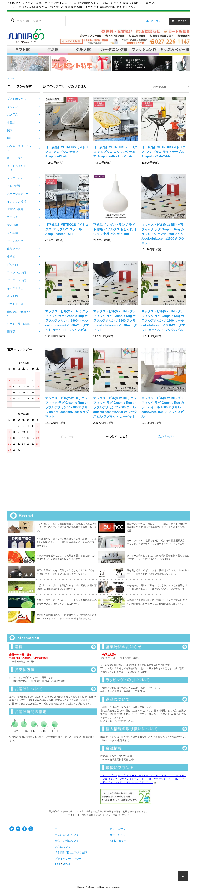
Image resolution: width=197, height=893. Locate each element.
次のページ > (166, 436)
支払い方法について (67, 834)
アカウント (157, 20)
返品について (63, 846)
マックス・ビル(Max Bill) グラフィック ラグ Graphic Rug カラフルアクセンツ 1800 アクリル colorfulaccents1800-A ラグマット (115, 320)
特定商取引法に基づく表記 (71, 852)
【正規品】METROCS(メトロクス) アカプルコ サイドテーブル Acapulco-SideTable (163, 152)
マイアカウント (118, 829)
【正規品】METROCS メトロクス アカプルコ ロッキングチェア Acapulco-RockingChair (115, 152)
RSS (57, 864)
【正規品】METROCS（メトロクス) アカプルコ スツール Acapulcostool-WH (66, 229)
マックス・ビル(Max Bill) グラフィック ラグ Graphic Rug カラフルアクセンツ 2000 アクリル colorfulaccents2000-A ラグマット (67, 407)
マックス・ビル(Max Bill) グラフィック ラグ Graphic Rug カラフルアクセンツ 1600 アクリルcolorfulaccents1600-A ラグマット (162, 234)
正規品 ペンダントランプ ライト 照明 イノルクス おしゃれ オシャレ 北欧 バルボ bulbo (115, 229)
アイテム (178, 20)
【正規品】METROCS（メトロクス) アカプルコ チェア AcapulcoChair (66, 152)
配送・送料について (67, 840)
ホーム (11, 78)
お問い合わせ (117, 840)
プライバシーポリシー (68, 858)
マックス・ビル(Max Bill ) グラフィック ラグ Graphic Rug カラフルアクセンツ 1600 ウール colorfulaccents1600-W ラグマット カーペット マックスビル (67, 320)
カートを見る (117, 834)
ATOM (66, 864)
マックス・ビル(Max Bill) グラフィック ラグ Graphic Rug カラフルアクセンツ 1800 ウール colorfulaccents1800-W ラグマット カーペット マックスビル (163, 320)
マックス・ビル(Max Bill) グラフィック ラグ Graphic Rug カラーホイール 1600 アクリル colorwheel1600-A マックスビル (162, 407)
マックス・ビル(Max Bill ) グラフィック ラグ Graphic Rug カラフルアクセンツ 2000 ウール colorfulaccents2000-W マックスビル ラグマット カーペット (115, 407)
